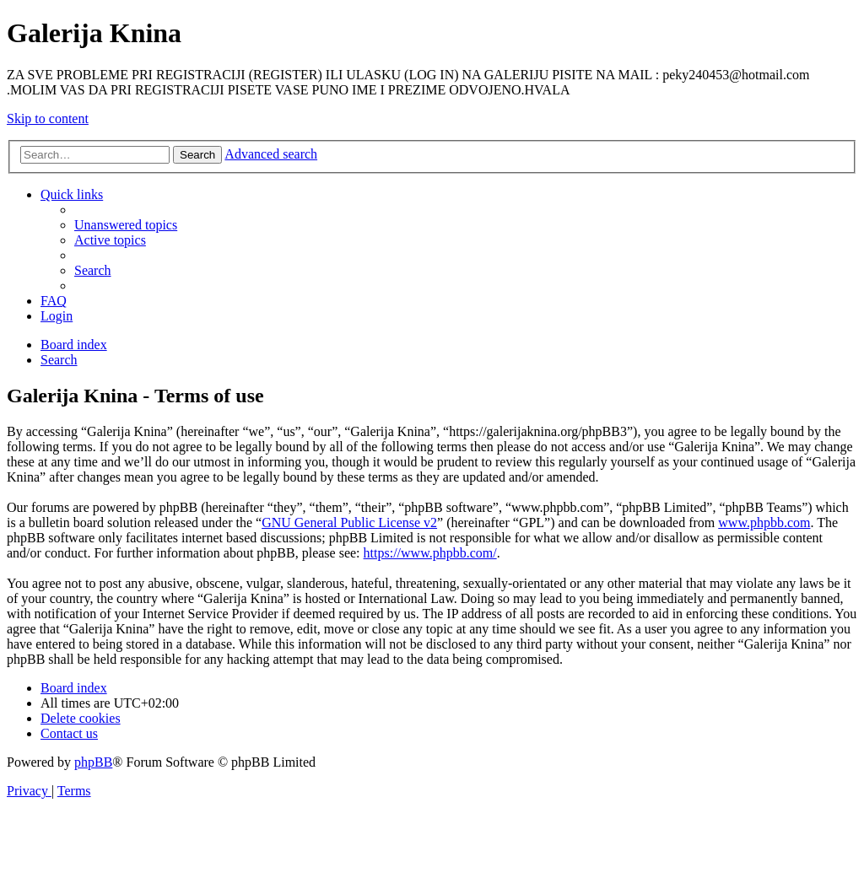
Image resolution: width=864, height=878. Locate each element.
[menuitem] (125, 225)
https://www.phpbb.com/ (430, 553)
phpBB (93, 762)
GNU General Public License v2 (349, 522)
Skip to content (48, 118)
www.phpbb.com (764, 522)
